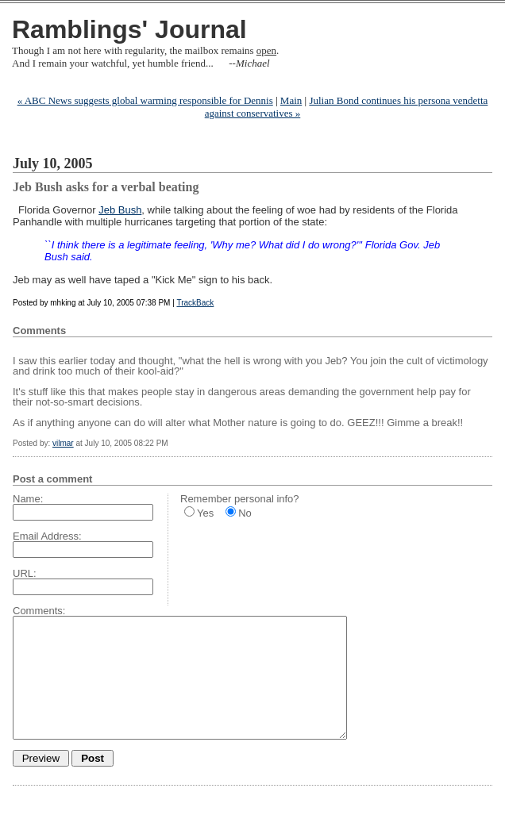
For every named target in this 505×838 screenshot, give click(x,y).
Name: (28, 499)
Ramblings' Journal (129, 29)
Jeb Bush (119, 210)
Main (291, 100)
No (245, 513)
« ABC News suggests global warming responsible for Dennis (145, 100)
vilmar (63, 443)
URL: (25, 573)
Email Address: (47, 536)
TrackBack (195, 302)
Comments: (39, 611)
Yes (205, 513)
